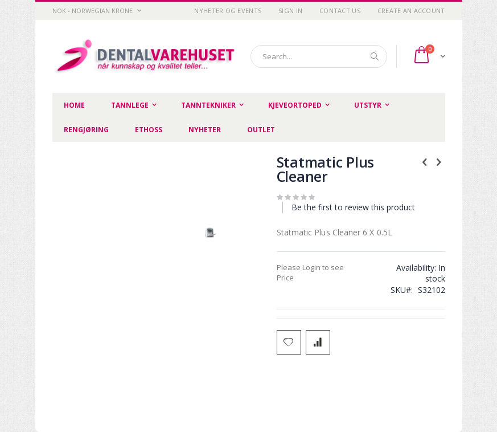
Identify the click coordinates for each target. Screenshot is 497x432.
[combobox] (318, 56)
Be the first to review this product (353, 207)
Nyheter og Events (227, 10)
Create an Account (411, 10)
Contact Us (339, 10)
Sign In (290, 10)
